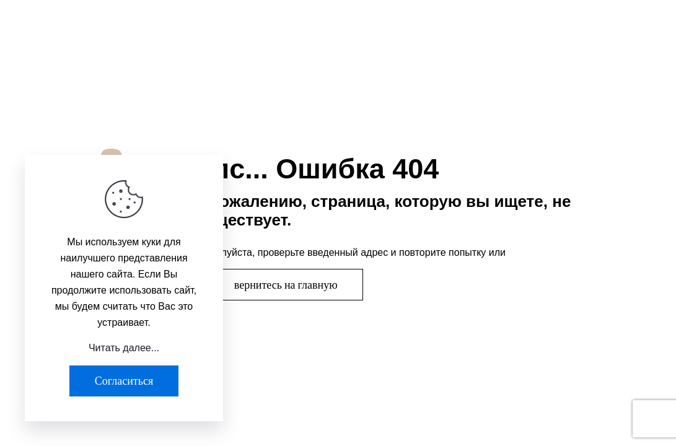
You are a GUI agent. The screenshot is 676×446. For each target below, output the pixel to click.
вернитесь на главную (286, 285)
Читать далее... (124, 348)
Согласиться (124, 381)
